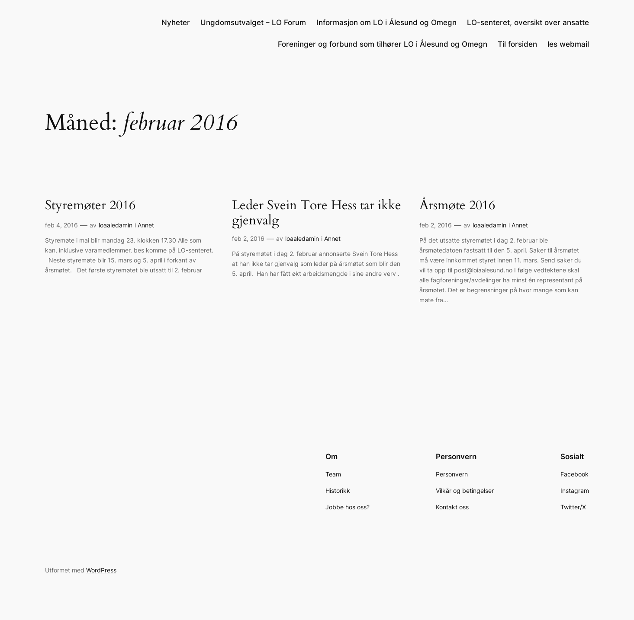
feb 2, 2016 (248, 238)
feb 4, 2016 (61, 225)
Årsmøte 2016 (457, 206)
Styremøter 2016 (90, 206)
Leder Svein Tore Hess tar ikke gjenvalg (316, 213)
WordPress (101, 570)
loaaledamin (115, 225)
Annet (146, 225)
